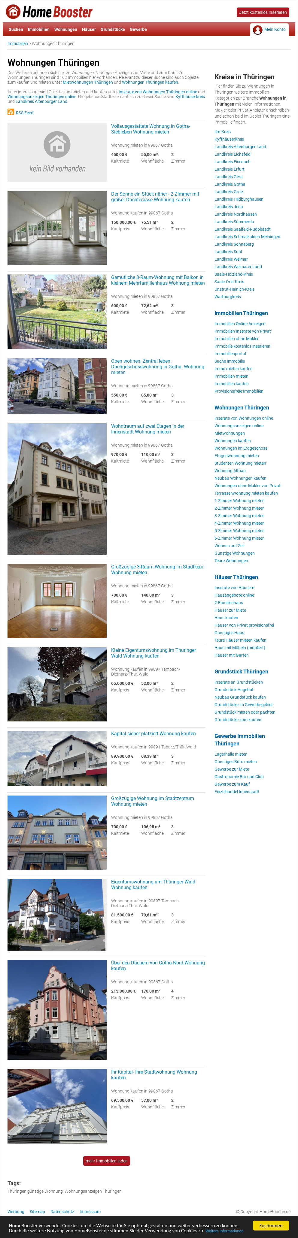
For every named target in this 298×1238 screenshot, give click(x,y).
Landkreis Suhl (228, 251)
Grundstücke (113, 29)
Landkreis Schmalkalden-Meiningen (247, 236)
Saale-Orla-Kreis (229, 281)
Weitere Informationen (224, 1232)
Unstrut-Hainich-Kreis (234, 289)
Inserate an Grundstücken (238, 682)
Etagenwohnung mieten (236, 455)
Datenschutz (62, 1211)
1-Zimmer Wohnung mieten (239, 500)
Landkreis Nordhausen (235, 214)
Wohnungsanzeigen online (238, 425)
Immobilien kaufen (231, 383)
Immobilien (39, 29)
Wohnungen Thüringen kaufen (150, 82)
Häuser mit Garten (231, 655)
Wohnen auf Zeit (229, 545)
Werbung (16, 1211)
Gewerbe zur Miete (231, 769)
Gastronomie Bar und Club (239, 776)
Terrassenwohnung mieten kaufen (246, 493)
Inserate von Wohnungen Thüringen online (158, 91)
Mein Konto (275, 29)
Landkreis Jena (228, 206)
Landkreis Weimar (231, 259)
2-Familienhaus (228, 602)
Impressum (90, 1211)
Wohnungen (65, 29)
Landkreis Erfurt (229, 169)
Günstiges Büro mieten (235, 761)
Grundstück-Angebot (234, 689)
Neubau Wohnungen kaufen (240, 478)
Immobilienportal (230, 353)
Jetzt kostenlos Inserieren (263, 12)
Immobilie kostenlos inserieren (242, 346)
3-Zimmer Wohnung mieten (239, 515)
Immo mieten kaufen (233, 368)
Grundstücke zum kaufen (237, 719)
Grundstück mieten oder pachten (244, 712)
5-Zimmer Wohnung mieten (239, 530)
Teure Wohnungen (231, 560)
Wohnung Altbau (230, 470)
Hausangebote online (234, 595)
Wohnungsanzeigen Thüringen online (42, 96)
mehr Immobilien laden (107, 1161)
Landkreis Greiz (228, 191)
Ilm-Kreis (222, 131)
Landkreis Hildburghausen (238, 199)
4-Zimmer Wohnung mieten (239, 523)
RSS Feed (20, 112)
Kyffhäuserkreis (190, 96)
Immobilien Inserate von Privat (242, 331)
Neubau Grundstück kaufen (240, 697)
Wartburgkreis (227, 296)
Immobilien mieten (231, 376)
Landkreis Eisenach (232, 161)
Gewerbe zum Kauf (232, 784)
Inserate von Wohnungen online (243, 418)
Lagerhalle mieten (231, 754)
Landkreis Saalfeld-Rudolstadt (242, 229)
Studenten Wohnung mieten (240, 463)
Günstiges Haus (229, 632)
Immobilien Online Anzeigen (240, 323)
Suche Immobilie (229, 361)
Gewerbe (138, 29)
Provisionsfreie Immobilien (238, 391)
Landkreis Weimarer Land (238, 266)
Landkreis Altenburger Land (41, 101)
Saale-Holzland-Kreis (233, 274)
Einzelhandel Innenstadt (236, 791)
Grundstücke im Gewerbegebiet (243, 704)
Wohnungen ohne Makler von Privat (247, 485)
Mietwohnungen (229, 433)
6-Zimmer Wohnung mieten (239, 538)
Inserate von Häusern (234, 587)
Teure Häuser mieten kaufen (240, 640)
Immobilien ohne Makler (236, 338)
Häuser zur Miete (230, 610)
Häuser (89, 29)
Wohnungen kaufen (232, 440)
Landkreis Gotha (229, 184)
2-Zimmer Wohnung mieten (239, 508)
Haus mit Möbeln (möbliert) (239, 647)
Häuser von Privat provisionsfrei (244, 625)
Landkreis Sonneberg (234, 244)
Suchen (16, 29)
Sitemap (37, 1211)
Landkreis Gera (228, 176)
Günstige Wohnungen (234, 553)
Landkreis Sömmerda (234, 221)
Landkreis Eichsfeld (232, 154)
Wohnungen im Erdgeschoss (240, 448)
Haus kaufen (226, 617)
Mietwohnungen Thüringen (88, 82)
